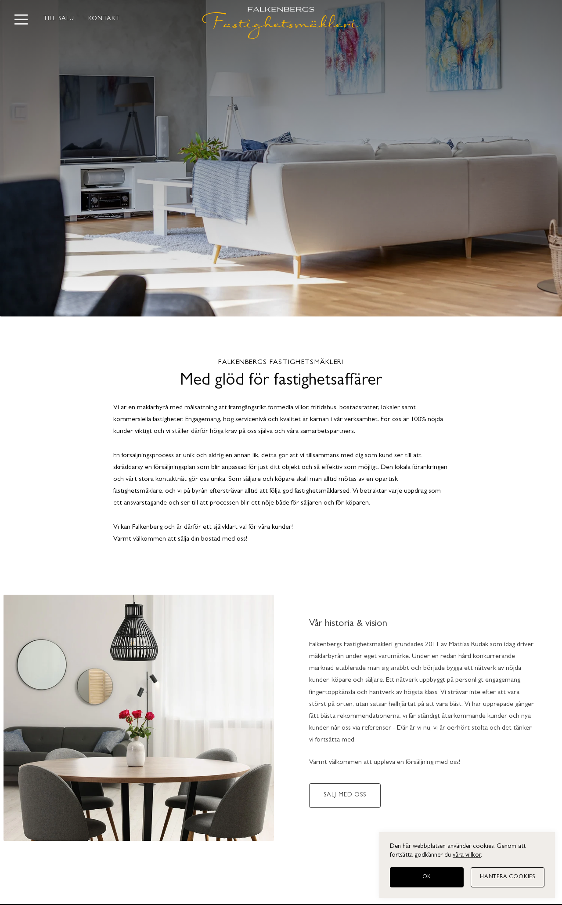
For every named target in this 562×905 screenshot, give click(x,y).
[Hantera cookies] (507, 877)
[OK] (427, 877)
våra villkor (467, 855)
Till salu (58, 19)
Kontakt (104, 19)
